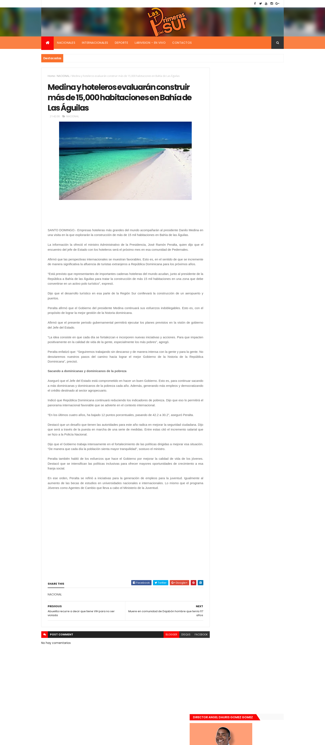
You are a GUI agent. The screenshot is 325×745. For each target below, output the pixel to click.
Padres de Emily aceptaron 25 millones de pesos (254, 358)
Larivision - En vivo (150, 43)
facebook (191, 646)
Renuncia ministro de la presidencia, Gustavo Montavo (252, 336)
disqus (176, 646)
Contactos (182, 43)
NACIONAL (63, 76)
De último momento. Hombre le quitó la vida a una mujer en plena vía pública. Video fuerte (255, 315)
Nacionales (66, 43)
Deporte (121, 43)
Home (51, 76)
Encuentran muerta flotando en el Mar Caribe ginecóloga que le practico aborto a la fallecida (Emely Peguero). (254, 289)
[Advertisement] (81, 218)
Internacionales (95, 43)
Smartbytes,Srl (72, 739)
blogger (162, 646)
